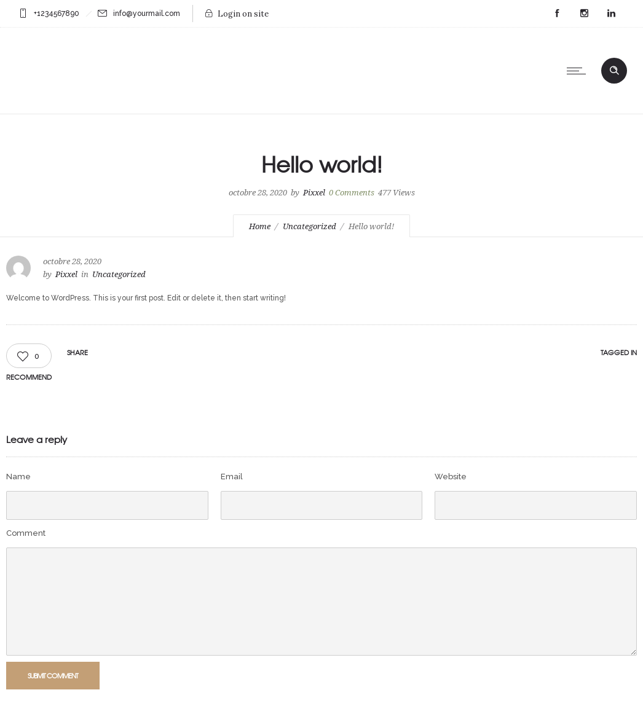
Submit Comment (53, 675)
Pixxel (314, 192)
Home (259, 226)
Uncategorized (309, 226)
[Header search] (614, 70)
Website (451, 476)
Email (232, 476)
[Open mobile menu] (579, 70)
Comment (25, 533)
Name (18, 476)
